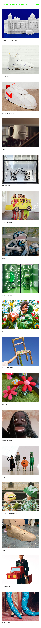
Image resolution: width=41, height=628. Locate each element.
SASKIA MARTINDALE (15, 4)
